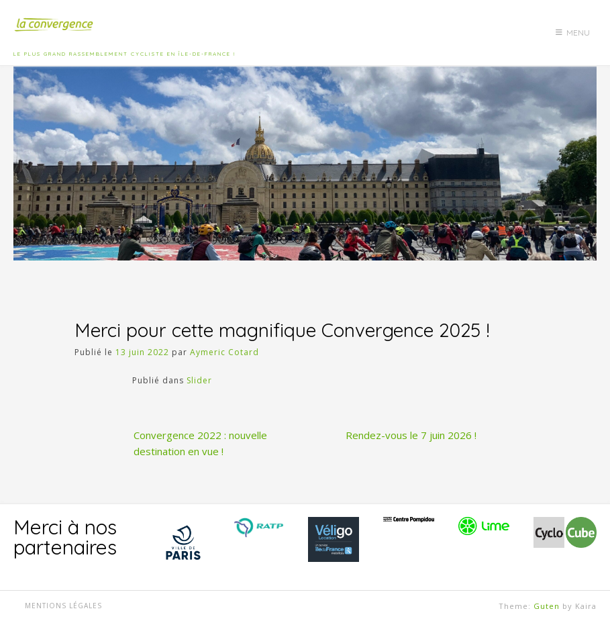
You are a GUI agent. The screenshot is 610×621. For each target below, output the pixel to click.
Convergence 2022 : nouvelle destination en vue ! (200, 443)
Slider (199, 380)
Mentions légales (63, 605)
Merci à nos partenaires (65, 537)
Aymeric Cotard (224, 352)
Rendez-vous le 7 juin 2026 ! (411, 435)
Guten (546, 606)
